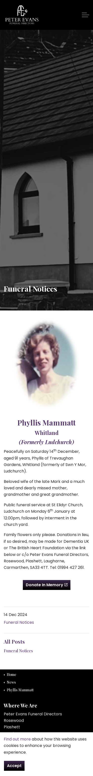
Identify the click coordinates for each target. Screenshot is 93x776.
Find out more (17, 746)
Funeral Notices (19, 622)
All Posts (14, 641)
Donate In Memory (46, 585)
